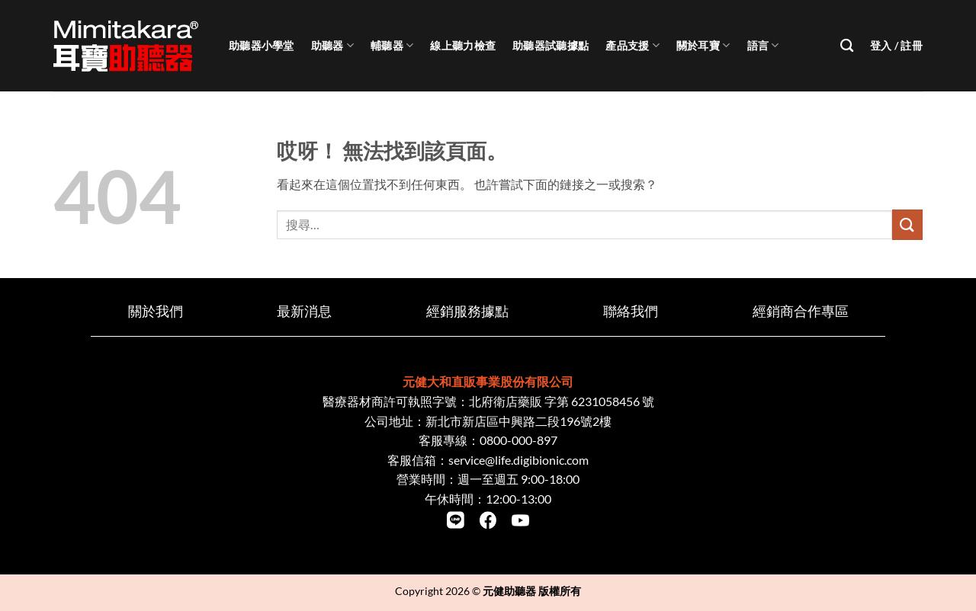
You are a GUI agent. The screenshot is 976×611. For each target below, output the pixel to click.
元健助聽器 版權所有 (532, 590)
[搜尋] (846, 46)
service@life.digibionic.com (518, 460)
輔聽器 (392, 45)
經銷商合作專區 (801, 311)
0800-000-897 (518, 440)
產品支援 (632, 45)
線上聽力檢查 (463, 45)
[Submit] (907, 224)
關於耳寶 (703, 45)
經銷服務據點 (467, 311)
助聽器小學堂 (261, 45)
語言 (763, 45)
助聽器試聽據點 (550, 45)
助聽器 (332, 45)
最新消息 (304, 311)
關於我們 (155, 311)
